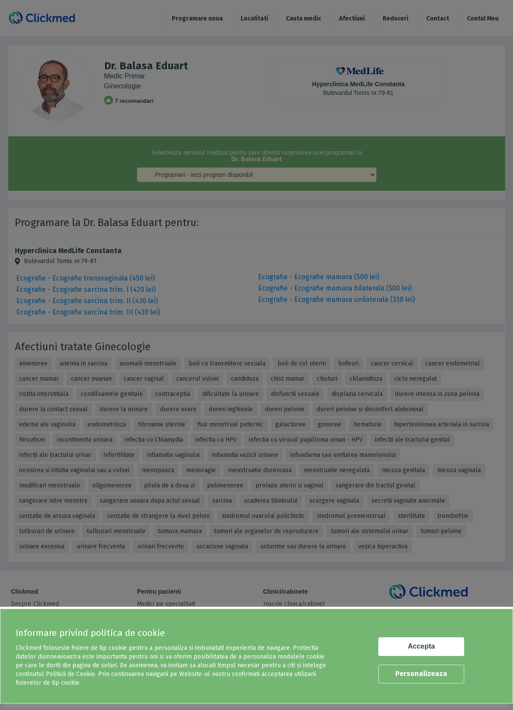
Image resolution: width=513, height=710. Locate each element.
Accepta (421, 646)
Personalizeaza (421, 673)
